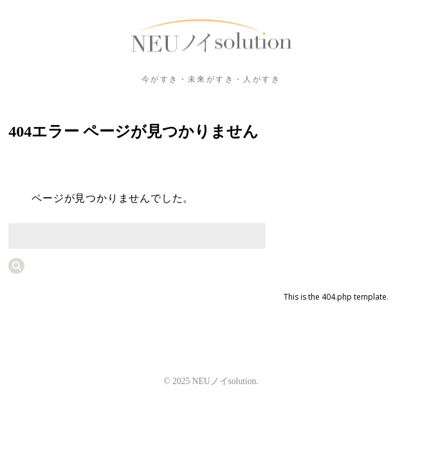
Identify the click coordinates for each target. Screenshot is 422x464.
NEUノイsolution (211, 36)
